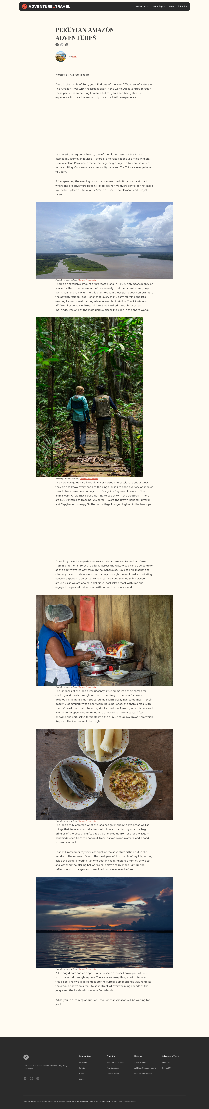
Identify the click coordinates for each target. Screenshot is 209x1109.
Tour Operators (113, 1068)
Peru (74, 56)
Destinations (140, 6)
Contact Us (167, 1068)
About (171, 6)
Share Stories (140, 1062)
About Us (166, 1062)
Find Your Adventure (115, 1062)
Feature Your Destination (144, 1073)
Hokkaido (83, 1062)
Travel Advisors (113, 1073)
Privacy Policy (117, 1101)
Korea (81, 1073)
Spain (81, 1079)
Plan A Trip (157, 6)
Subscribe (182, 6)
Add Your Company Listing (145, 1068)
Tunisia (82, 1068)
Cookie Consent (130, 1101)
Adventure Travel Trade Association (52, 1101)
